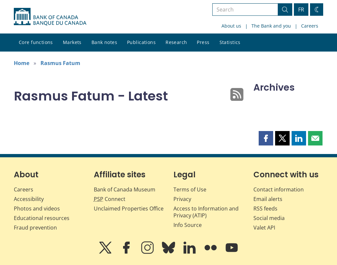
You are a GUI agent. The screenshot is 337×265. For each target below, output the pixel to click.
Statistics (230, 42)
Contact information (278, 189)
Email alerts (267, 199)
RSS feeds (265, 208)
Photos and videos (37, 208)
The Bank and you (271, 26)
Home (21, 63)
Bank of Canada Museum (124, 189)
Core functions (36, 42)
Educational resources (41, 218)
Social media (269, 218)
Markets (72, 42)
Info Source (187, 225)
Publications (141, 42)
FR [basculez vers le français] (301, 9)
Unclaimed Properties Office (129, 208)
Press (203, 42)
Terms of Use (189, 189)
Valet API (264, 227)
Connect (109, 199)
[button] (266, 138)
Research (176, 42)
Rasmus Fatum (60, 63)
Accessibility (29, 199)
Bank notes (104, 42)
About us (231, 26)
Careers (309, 26)
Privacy (182, 199)
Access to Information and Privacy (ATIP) (206, 212)
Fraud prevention (35, 227)
